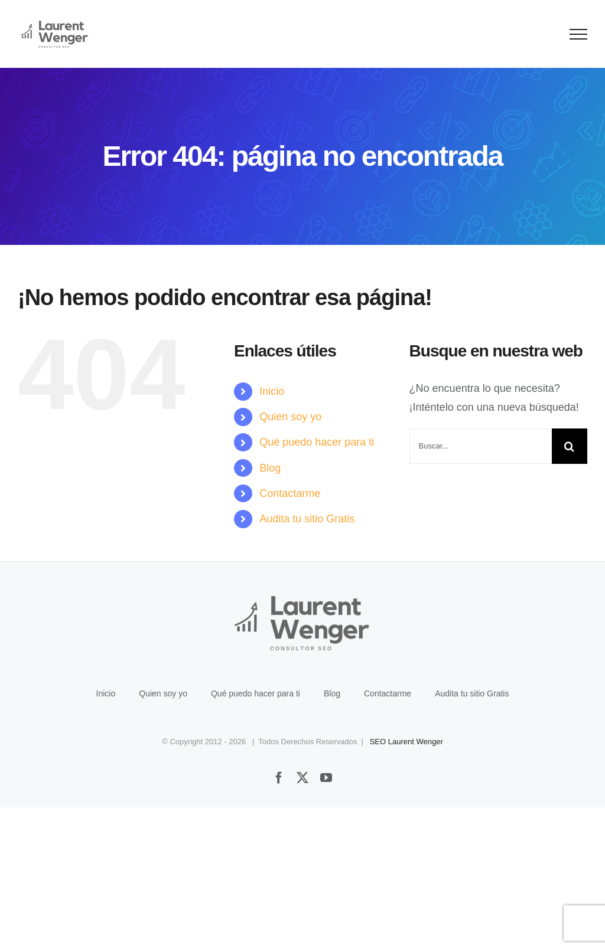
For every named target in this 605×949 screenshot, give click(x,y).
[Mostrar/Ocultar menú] (579, 34)
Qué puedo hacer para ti (316, 442)
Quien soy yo (290, 417)
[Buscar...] (480, 446)
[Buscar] (569, 446)
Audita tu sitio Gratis (306, 519)
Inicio (271, 391)
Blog (270, 468)
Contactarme (289, 493)
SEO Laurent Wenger (406, 741)
